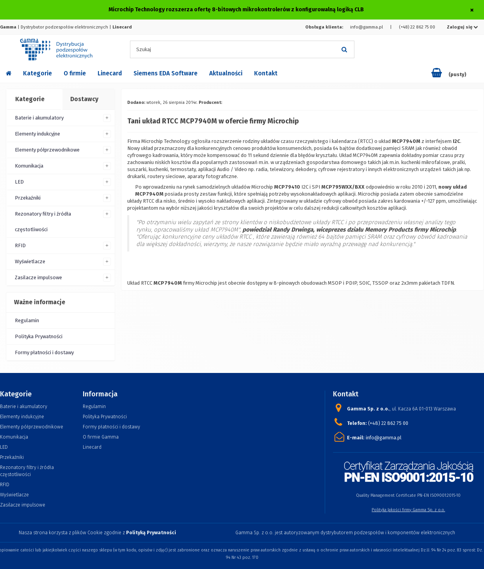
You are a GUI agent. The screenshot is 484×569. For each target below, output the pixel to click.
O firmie (75, 73)
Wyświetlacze (30, 261)
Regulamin (27, 320)
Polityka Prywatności (38, 336)
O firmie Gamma (101, 437)
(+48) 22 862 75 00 (417, 27)
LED (19, 182)
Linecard (110, 73)
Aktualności (225, 73)
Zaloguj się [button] (462, 27)
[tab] (33, 99)
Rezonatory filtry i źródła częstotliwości (43, 221)
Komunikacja (29, 166)
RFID (20, 245)
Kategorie (37, 73)
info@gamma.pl (366, 27)
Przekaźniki (28, 198)
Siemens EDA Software (165, 73)
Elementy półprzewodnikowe (47, 150)
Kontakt (266, 73)
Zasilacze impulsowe (38, 277)
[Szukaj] (344, 49)
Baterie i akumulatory (39, 118)
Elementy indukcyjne (37, 134)
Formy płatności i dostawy (44, 352)
